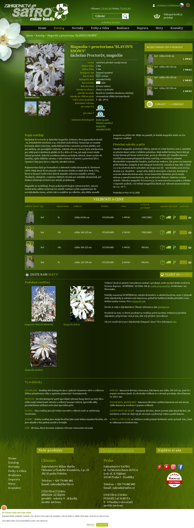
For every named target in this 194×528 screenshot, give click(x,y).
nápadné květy (103, 129)
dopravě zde (139, 301)
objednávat (163, 307)
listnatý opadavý (104, 123)
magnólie (101, 126)
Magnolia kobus (71, 324)
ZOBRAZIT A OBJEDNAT (169, 104)
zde (174, 321)
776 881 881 (106, 8)
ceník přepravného (160, 286)
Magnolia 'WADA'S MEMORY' (39, 324)
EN (187, 4)
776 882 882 (125, 8)
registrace (162, 5)
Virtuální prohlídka (117, 450)
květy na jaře (102, 119)
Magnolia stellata (34, 370)
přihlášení (174, 5)
